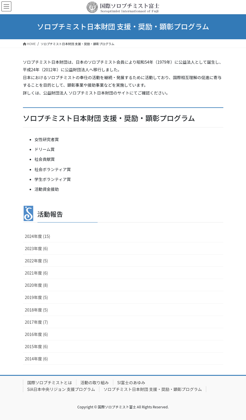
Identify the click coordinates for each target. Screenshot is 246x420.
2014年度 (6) (36, 359)
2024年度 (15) (37, 236)
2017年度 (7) (36, 322)
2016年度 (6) (36, 334)
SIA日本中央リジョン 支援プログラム (61, 389)
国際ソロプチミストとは (49, 382)
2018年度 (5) (36, 310)
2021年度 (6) (36, 273)
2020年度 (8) (36, 285)
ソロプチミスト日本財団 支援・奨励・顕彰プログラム (152, 389)
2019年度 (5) (36, 297)
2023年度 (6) (36, 248)
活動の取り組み (94, 382)
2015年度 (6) (36, 346)
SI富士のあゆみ (131, 382)
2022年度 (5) (36, 261)
